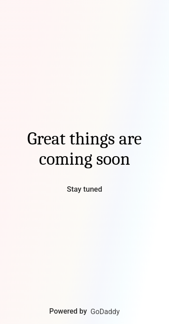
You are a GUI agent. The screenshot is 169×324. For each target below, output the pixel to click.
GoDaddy (105, 311)
